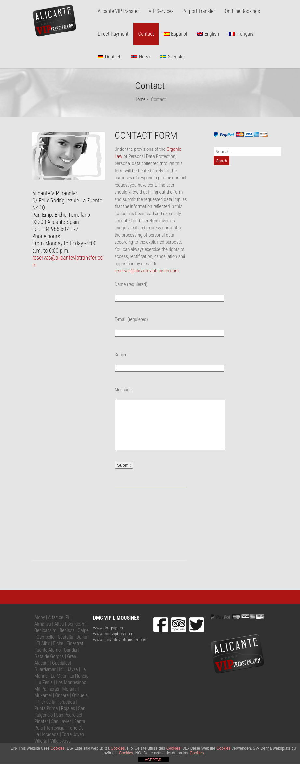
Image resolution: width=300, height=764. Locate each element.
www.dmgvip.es (108, 638)
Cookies (57, 748)
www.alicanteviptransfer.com (120, 649)
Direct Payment (113, 34)
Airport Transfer (199, 11)
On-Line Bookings (242, 11)
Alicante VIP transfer (118, 11)
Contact (146, 34)
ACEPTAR (153, 760)
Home (140, 99)
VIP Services (161, 11)
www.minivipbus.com (113, 643)
